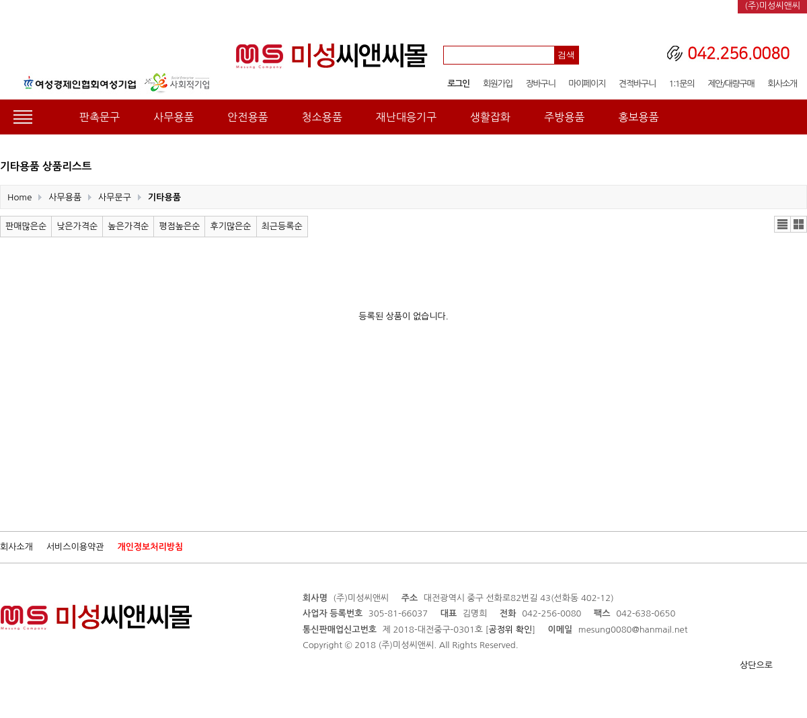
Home (19, 197)
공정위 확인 (510, 629)
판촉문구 (99, 117)
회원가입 (497, 83)
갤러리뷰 (798, 224)
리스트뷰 (782, 224)
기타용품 (164, 197)
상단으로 (756, 665)
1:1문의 (682, 83)
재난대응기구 (406, 117)
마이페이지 (586, 83)
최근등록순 (282, 226)
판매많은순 (25, 226)
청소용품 (322, 117)
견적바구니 (637, 83)
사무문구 (114, 197)
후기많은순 (230, 226)
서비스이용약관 (75, 547)
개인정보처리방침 (150, 547)
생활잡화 (490, 117)
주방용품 (564, 117)
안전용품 (247, 117)
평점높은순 (179, 226)
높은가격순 (128, 226)
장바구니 (540, 83)
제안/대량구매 (730, 83)
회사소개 (782, 83)
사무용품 (173, 117)
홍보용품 (638, 117)
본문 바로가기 (0, 0)
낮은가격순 (77, 226)
